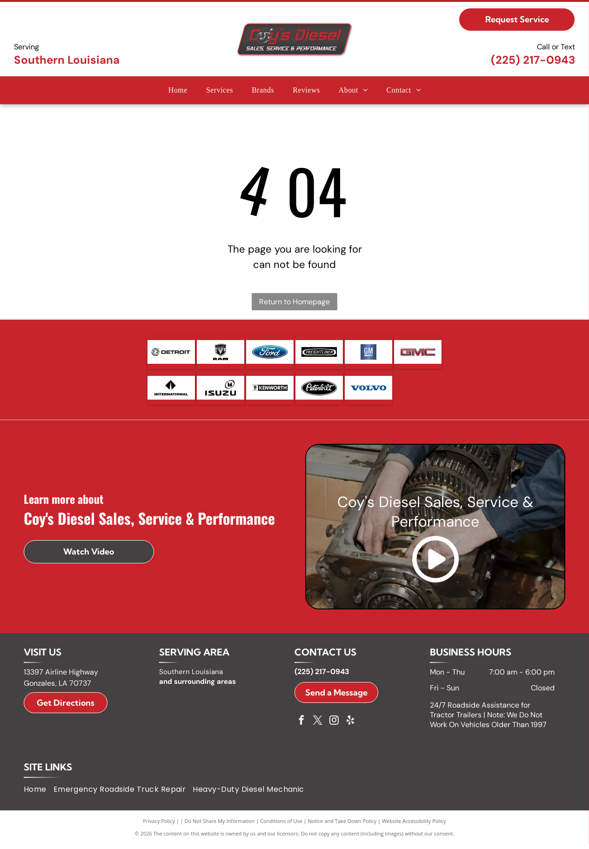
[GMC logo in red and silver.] (418, 353)
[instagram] (334, 726)
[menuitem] (178, 90)
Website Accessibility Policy (414, 825)
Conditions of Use (281, 825)
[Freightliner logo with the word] (319, 353)
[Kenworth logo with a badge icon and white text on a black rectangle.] (270, 391)
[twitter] (318, 726)
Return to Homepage (294, 302)
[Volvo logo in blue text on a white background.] (368, 391)
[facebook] (301, 726)
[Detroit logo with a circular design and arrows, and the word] (171, 353)
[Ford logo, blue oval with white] (270, 353)
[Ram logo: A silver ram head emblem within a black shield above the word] (220, 353)
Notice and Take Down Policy (342, 825)
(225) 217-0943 (533, 60)
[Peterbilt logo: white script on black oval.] (319, 391)
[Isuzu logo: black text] (220, 391)
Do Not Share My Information (220, 825)
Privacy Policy (159, 825)
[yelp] (350, 726)
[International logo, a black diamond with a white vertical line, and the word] (171, 391)
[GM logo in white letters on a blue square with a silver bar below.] (368, 353)
